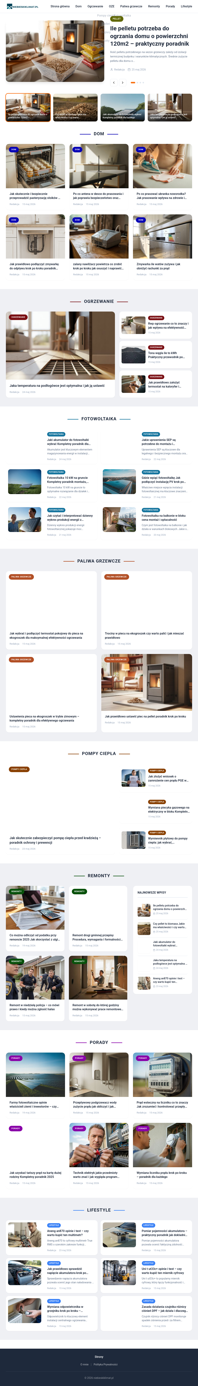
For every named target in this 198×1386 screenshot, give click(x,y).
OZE (112, 6)
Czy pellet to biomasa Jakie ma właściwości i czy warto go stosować (169, 925)
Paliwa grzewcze (131, 6)
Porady (170, 6)
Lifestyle (186, 6)
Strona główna (60, 6)
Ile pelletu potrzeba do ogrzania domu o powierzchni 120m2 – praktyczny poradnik (170, 907)
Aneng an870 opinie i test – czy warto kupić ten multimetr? (169, 980)
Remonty (154, 6)
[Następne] (122, 82)
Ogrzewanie (95, 6)
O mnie (84, 1364)
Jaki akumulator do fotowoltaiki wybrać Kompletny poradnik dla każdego (166, 943)
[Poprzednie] (114, 82)
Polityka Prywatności (106, 1364)
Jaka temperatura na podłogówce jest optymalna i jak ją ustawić (169, 962)
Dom (79, 6)
